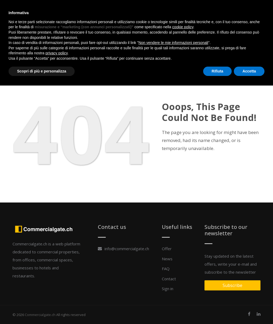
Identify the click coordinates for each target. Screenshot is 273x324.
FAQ (173, 10)
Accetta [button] (249, 309)
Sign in (208, 10)
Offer (145, 10)
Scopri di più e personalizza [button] (41, 309)
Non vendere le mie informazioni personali (173, 281)
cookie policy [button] (182, 265)
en (256, 10)
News (160, 10)
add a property (233, 12)
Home (131, 10)
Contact (189, 10)
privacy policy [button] (57, 291)
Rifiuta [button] (217, 309)
